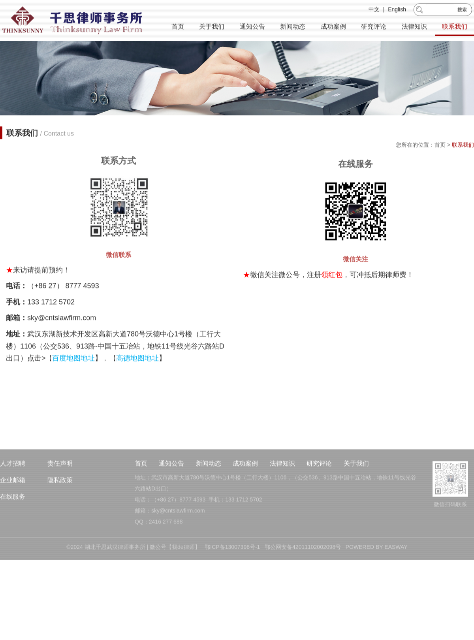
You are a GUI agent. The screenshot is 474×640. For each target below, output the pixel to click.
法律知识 (414, 27)
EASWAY (395, 569)
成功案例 (333, 27)
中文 (374, 10)
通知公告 (252, 27)
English (397, 10)
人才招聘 (12, 485)
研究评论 (373, 27)
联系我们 (454, 27)
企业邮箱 (12, 502)
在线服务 (12, 518)
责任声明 (60, 485)
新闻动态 (292, 27)
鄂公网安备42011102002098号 (303, 569)
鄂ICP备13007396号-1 (232, 569)
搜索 (462, 10)
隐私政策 (60, 502)
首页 (177, 27)
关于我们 (211, 27)
